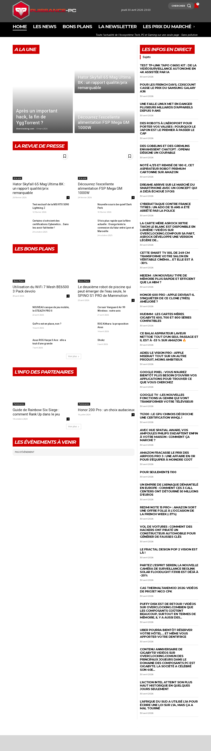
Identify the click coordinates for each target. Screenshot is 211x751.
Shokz (101, 340)
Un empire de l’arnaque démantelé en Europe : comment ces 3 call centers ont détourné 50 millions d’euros (169, 490)
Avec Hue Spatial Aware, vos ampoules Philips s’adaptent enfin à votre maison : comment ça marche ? (169, 435)
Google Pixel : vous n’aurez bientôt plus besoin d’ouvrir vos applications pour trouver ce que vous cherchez (168, 377)
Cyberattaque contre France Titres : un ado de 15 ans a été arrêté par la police (165, 207)
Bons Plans (19, 281)
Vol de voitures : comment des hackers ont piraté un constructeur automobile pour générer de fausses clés (168, 532)
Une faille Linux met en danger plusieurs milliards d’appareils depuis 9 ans (166, 107)
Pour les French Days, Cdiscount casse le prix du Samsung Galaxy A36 (168, 88)
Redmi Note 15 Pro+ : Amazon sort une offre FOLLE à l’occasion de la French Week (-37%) (168, 511)
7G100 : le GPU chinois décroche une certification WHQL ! (166, 415)
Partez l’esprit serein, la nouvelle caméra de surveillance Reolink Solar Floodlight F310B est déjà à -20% (169, 570)
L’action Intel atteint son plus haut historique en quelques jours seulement (166, 685)
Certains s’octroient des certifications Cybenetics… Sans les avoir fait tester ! (51, 224)
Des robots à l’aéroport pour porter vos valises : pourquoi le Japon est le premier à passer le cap (168, 128)
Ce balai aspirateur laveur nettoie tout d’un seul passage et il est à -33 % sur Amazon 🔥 (169, 337)
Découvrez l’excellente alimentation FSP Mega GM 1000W (100, 188)
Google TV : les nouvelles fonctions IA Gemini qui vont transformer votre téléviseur (166, 398)
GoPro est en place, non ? (47, 323)
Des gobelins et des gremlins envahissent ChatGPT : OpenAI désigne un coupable (165, 149)
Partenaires (19, 404)
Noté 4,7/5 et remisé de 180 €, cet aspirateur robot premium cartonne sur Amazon (167, 168)
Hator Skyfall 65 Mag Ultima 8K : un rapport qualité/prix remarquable (39, 188)
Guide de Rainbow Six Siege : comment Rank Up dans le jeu (36, 412)
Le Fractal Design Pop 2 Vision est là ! (168, 551)
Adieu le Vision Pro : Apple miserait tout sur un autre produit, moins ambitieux (163, 356)
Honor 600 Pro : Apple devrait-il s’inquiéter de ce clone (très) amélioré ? (167, 298)
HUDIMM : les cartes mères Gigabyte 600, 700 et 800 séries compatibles (165, 317)
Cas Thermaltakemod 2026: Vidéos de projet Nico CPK (169, 589)
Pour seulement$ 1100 (158, 472)
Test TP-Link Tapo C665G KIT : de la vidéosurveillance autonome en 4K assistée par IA (168, 69)
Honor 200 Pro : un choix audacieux (106, 410)
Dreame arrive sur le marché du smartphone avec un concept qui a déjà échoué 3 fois (168, 188)
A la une (17, 178)
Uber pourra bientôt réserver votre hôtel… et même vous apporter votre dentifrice (166, 633)
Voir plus (73, 356)
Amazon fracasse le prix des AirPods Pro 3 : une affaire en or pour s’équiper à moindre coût (167, 456)
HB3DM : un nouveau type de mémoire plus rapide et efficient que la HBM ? (167, 279)
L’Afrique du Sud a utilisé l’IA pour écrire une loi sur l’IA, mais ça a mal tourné (169, 705)
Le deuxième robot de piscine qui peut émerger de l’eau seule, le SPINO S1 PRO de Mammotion (104, 291)
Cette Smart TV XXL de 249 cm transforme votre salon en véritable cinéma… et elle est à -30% (166, 258)
